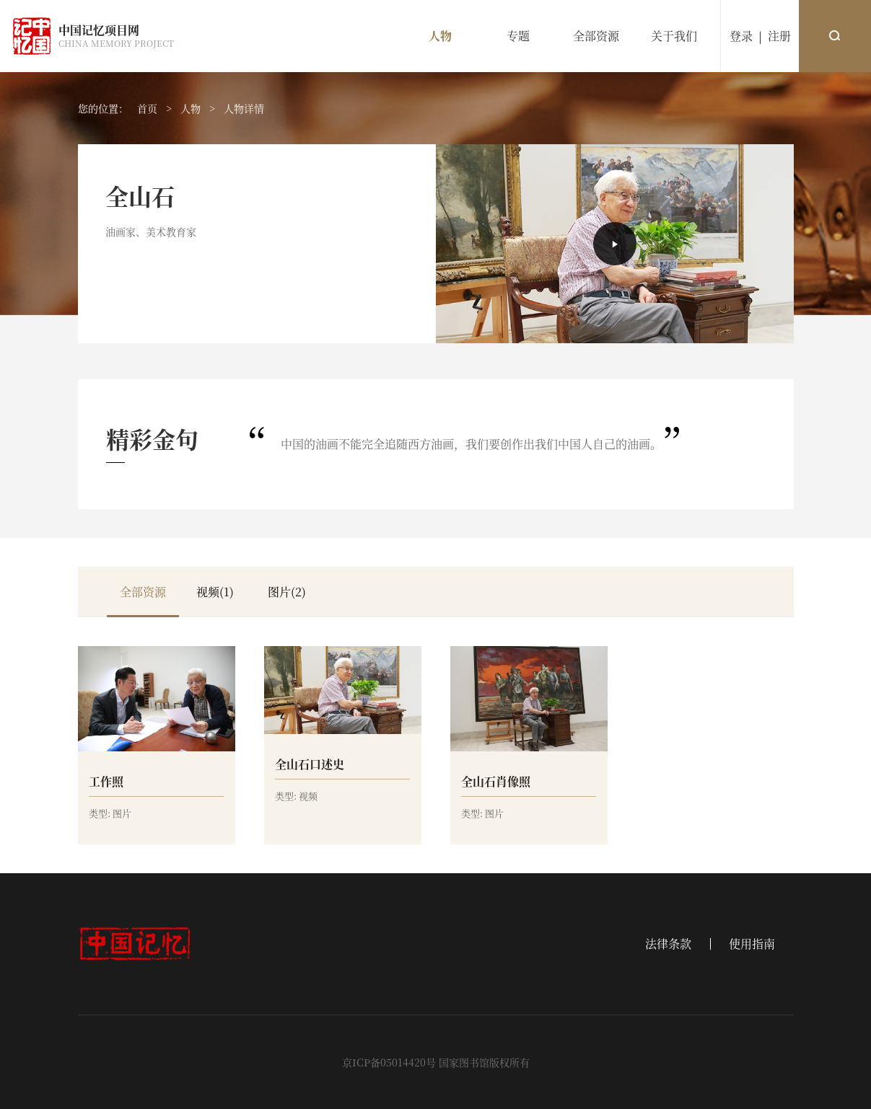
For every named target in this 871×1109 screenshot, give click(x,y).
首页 (147, 108)
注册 (779, 35)
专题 (518, 35)
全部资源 (596, 35)
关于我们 (674, 35)
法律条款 (668, 944)
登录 (741, 35)
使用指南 (752, 944)
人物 (440, 35)
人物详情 (244, 108)
